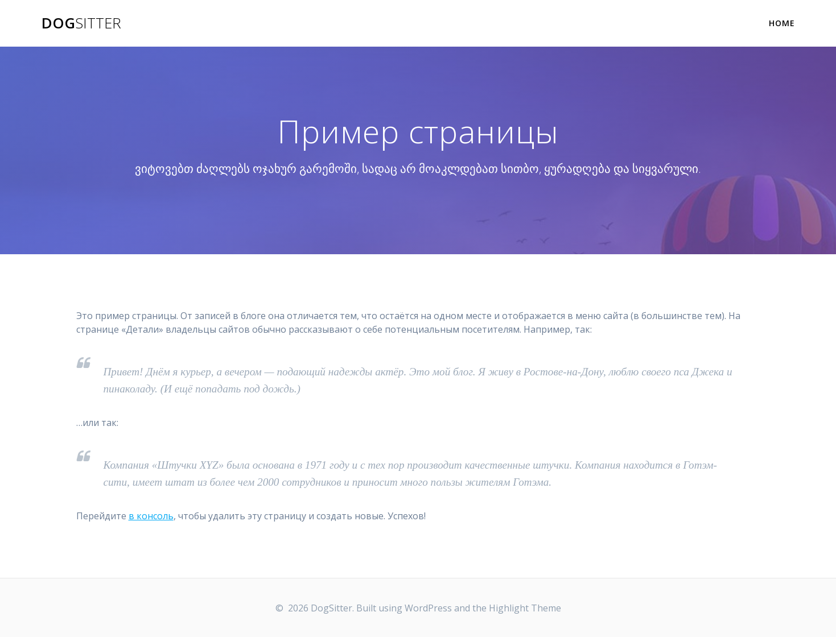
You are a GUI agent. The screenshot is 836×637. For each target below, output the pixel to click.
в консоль (151, 516)
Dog (81, 23)
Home (782, 23)
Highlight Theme (525, 608)
